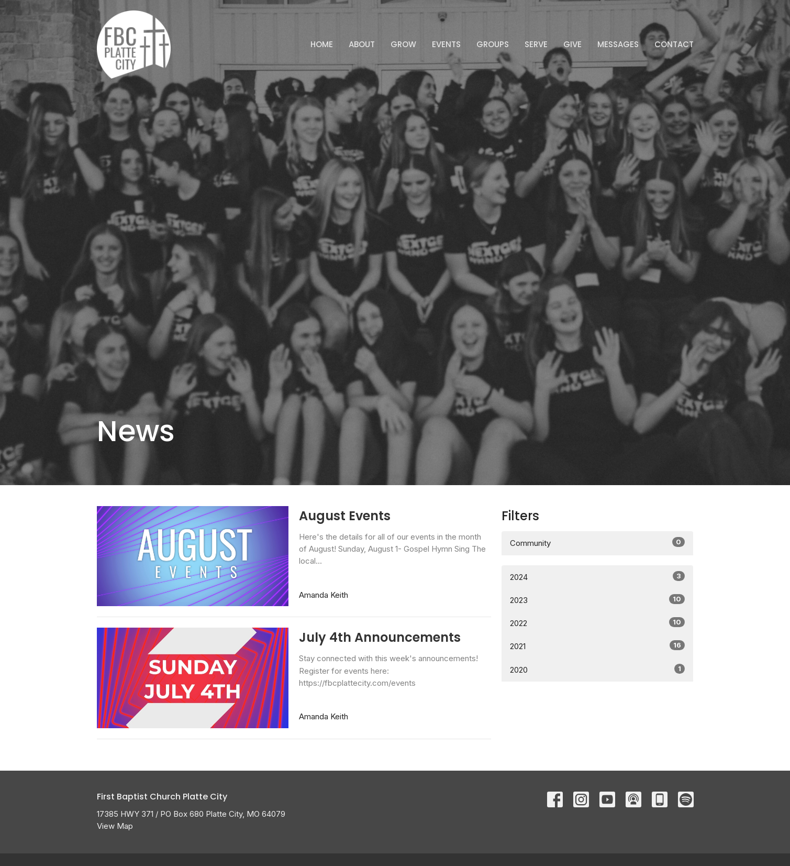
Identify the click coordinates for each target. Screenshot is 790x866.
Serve (536, 44)
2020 (597, 669)
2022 (597, 622)
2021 (597, 645)
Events (446, 44)
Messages (618, 44)
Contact (674, 44)
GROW (403, 44)
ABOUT (362, 44)
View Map (115, 826)
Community (597, 542)
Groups (492, 44)
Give (572, 44)
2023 (597, 599)
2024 (597, 576)
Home (321, 44)
